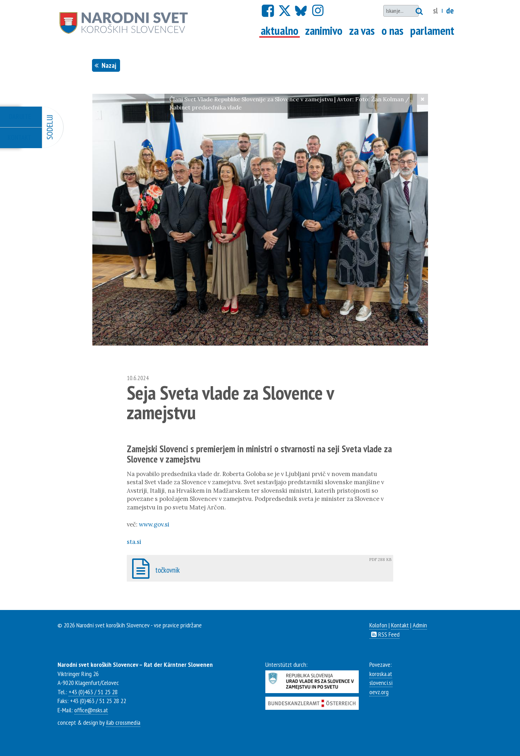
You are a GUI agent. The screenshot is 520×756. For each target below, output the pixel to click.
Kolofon (378, 625)
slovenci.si (380, 682)
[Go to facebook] (267, 10)
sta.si (134, 542)
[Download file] (260, 568)
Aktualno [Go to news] (280, 30)
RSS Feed (384, 634)
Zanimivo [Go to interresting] (323, 30)
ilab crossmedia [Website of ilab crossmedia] (123, 722)
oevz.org (379, 691)
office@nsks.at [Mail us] (91, 710)
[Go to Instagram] (318, 11)
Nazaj (106, 65)
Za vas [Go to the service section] (362, 30)
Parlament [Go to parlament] (432, 30)
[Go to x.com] (284, 11)
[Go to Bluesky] (300, 11)
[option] (260, 220)
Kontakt (400, 625)
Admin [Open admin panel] (420, 625)
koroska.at (380, 673)
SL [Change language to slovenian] (435, 10)
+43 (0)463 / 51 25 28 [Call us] (93, 691)
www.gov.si (154, 524)
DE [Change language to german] (450, 10)
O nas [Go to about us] (392, 30)
